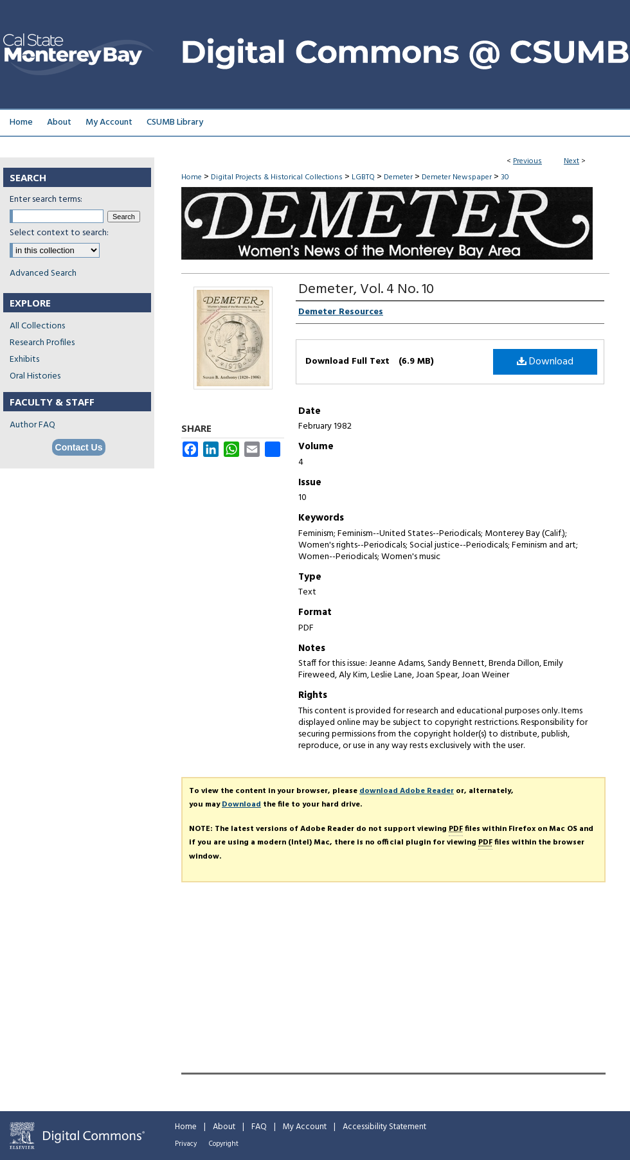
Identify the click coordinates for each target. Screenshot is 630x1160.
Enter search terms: (46, 199)
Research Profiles (42, 342)
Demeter (398, 177)
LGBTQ (363, 177)
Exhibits (24, 359)
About (224, 1127)
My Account (305, 1127)
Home (191, 177)
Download (545, 361)
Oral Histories (35, 376)
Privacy (186, 1144)
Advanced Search (43, 273)
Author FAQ (32, 425)
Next (571, 161)
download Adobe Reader (406, 791)
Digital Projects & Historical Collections (277, 177)
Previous (527, 161)
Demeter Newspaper (457, 177)
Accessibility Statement (384, 1127)
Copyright (224, 1144)
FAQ (259, 1127)
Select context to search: (59, 233)
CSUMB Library (175, 122)
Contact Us (79, 447)
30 (505, 177)
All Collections (37, 326)
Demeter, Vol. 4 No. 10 (366, 289)
